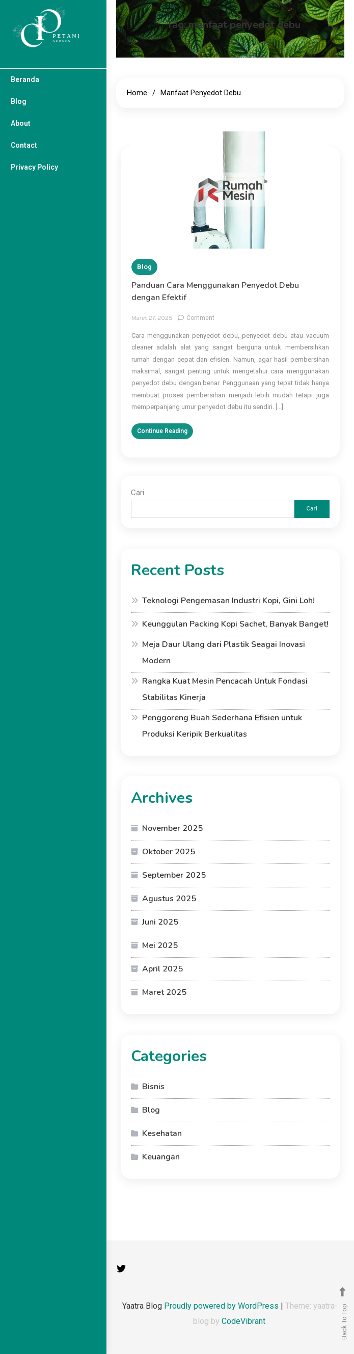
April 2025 (162, 968)
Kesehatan (162, 1133)
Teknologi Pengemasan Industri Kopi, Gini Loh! (228, 600)
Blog (18, 101)
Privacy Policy (34, 167)
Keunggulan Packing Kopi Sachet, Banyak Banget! (235, 624)
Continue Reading (162, 435)
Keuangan (161, 1156)
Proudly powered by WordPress (222, 1306)
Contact (24, 145)
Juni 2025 (160, 922)
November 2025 (172, 828)
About (21, 123)
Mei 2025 (160, 945)
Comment (200, 323)
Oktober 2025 (168, 851)
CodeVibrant (243, 1321)
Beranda (25, 79)
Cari (137, 492)
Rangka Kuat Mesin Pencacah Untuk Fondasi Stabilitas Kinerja (225, 689)
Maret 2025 (164, 992)
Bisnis (153, 1086)
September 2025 (174, 875)
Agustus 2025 (169, 898)
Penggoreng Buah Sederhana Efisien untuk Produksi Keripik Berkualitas (222, 726)
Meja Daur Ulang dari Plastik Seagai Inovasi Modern (223, 652)
